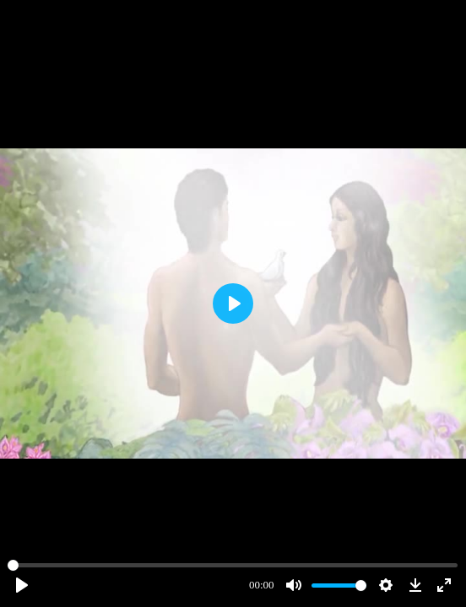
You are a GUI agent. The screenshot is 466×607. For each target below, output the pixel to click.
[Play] (21, 585)
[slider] (233, 565)
